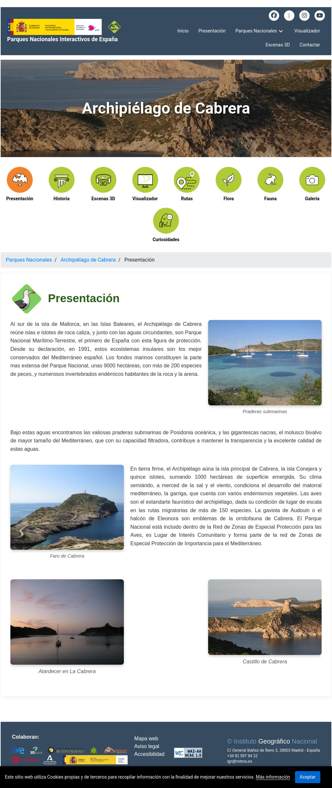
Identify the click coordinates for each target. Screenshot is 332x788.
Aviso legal (146, 746)
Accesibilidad (149, 754)
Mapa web (146, 738)
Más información (273, 777)
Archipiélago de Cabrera (88, 260)
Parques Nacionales (29, 260)
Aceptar (308, 777)
